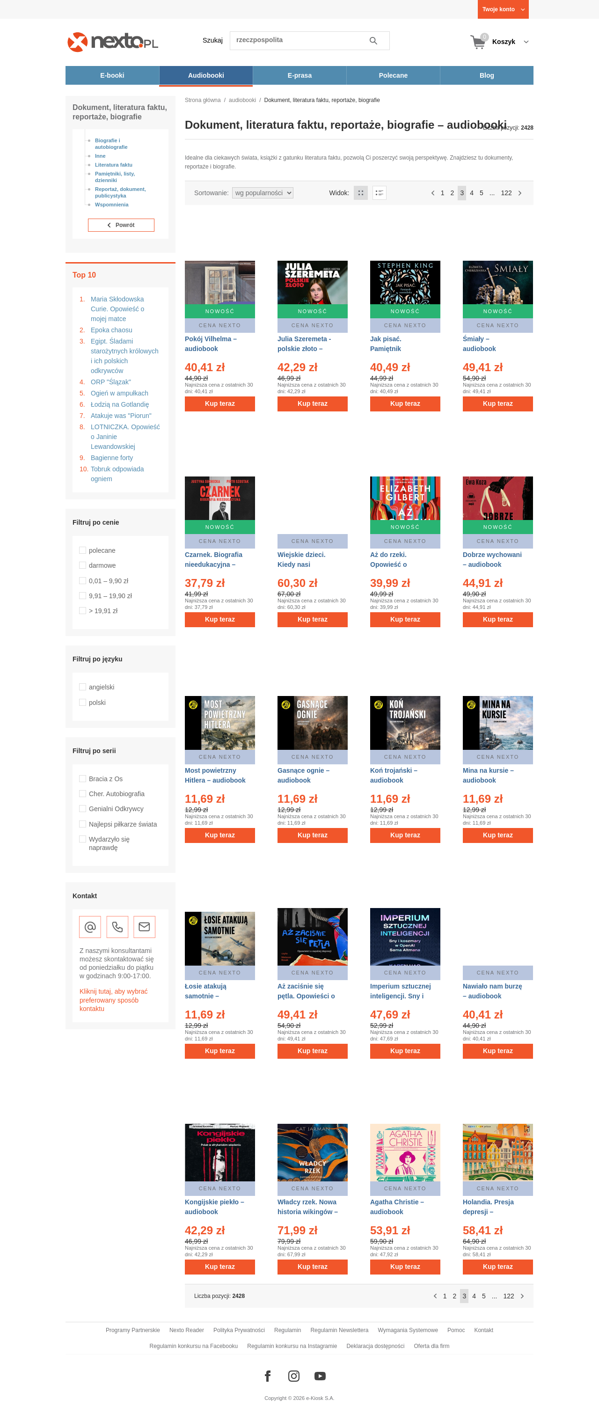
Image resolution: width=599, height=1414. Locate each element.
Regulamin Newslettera (339, 1330)
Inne (100, 156)
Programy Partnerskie (133, 1330)
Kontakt (483, 1330)
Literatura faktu (113, 165)
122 (506, 193)
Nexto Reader (186, 1330)
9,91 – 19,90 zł (110, 596)
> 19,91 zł (103, 611)
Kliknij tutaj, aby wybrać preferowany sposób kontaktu (114, 1000)
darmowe (102, 565)
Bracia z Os (106, 779)
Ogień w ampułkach (119, 393)
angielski (101, 687)
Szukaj (213, 40)
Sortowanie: (211, 193)
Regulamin (287, 1330)
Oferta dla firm (431, 1346)
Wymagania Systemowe (408, 1330)
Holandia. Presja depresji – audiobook (488, 1211)
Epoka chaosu (111, 330)
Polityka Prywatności (239, 1330)
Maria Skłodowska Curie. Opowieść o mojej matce (117, 308)
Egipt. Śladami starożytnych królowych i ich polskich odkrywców (125, 355)
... (492, 193)
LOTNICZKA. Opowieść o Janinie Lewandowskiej (125, 436)
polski (97, 702)
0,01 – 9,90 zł (108, 581)
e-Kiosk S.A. (320, 1398)
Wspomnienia (112, 204)
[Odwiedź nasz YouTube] (320, 1376)
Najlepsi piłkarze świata (123, 824)
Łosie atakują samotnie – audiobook (205, 996)
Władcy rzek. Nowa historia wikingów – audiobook (308, 1211)
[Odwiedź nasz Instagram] (293, 1376)
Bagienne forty (112, 458)
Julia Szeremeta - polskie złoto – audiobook (304, 348)
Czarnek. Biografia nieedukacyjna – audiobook (213, 564)
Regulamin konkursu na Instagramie (292, 1346)
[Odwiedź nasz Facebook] (267, 1376)
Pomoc (456, 1330)
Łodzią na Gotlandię (120, 404)
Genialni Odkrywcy (116, 809)
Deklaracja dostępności (375, 1346)
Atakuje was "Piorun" (121, 415)
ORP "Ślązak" (111, 382)
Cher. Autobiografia (117, 794)
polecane (102, 550)
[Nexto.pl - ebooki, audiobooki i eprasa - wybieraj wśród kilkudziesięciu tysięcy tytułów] (113, 42)
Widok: (339, 193)
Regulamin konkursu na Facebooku (194, 1346)
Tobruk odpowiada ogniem (117, 474)
